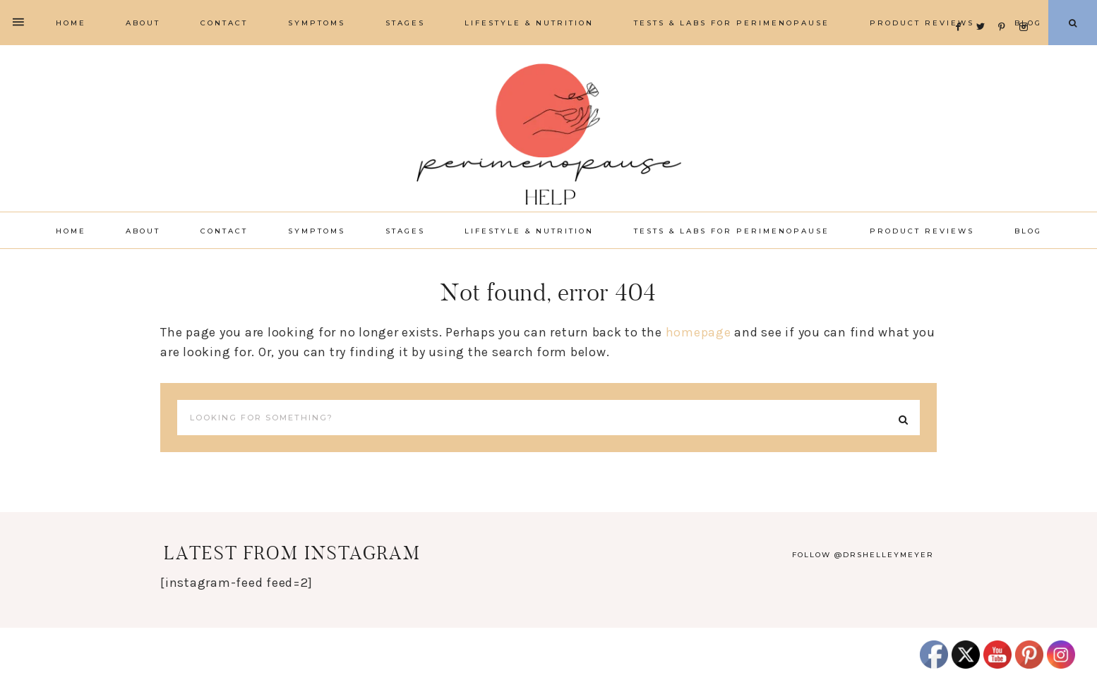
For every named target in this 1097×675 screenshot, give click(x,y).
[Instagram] (1026, 9)
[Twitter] (984, 9)
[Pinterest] (1005, 9)
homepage (698, 332)
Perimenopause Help (548, 134)
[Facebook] (962, 9)
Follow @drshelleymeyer (863, 554)
